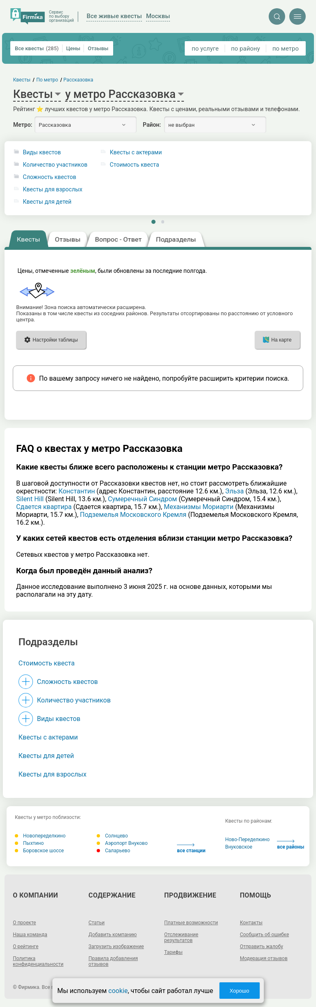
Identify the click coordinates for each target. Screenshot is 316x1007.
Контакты (251, 923)
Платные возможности (191, 923)
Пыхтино (29, 843)
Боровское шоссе (39, 851)
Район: (152, 124)
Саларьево (113, 851)
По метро (47, 80)
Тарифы (173, 952)
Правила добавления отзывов (113, 961)
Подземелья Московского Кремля (133, 515)
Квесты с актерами (48, 737)
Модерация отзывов (264, 958)
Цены (73, 48)
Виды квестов (42, 152)
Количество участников (55, 165)
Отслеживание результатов (181, 937)
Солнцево (112, 836)
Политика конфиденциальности (38, 961)
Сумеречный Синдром (142, 499)
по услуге (205, 48)
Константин (76, 491)
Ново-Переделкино (247, 839)
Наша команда (30, 934)
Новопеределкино (40, 836)
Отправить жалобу (261, 946)
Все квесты (37, 48)
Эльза (234, 491)
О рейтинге (25, 946)
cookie (118, 991)
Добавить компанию (112, 934)
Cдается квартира (44, 507)
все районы (290, 845)
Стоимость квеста (47, 663)
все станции (191, 848)
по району (245, 48)
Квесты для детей (47, 202)
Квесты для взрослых (53, 189)
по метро (285, 48)
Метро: (22, 124)
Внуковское (238, 847)
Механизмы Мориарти (198, 507)
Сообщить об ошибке (264, 934)
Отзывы (98, 48)
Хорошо (239, 991)
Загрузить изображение (116, 946)
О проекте (24, 923)
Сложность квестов (50, 177)
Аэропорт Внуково (122, 843)
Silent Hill (30, 499)
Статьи (96, 923)
